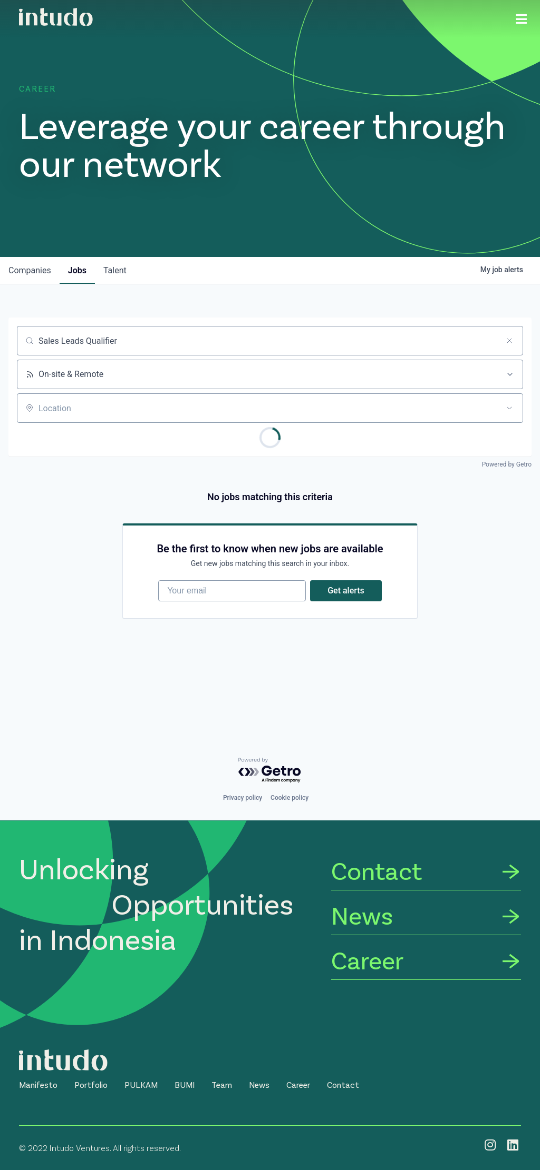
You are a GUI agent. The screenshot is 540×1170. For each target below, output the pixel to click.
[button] (38, 1084)
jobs (77, 270)
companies (29, 270)
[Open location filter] (509, 408)
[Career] (426, 962)
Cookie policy (289, 797)
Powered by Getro (507, 464)
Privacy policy (242, 797)
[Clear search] (509, 340)
